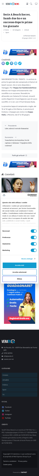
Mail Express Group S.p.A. (22, 457)
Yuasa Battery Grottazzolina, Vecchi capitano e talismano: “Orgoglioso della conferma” (18, 143)
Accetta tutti (19, 265)
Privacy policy (22, 461)
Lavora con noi (8, 359)
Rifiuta (19, 279)
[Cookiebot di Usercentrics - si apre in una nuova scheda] (28, 195)
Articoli (26, 30)
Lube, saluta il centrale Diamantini (16, 128)
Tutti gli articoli (19, 156)
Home (6, 30)
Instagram (7, 414)
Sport (7, 32)
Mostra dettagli (27, 259)
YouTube (6, 418)
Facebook (6, 407)
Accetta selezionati (19, 272)
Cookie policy (7, 464)
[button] (32, 4)
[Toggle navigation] (3, 3)
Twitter (6, 411)
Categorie (17, 30)
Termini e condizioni (9, 461)
